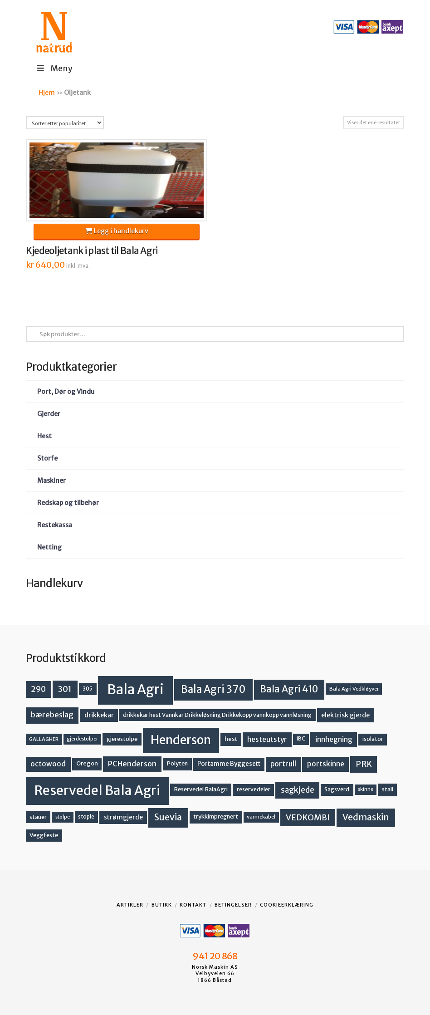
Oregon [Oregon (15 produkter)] (87, 763)
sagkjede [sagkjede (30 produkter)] (297, 790)
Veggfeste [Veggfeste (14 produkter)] (43, 835)
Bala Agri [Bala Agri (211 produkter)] (135, 689)
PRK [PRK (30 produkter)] (364, 764)
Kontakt (193, 905)
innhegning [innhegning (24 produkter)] (333, 739)
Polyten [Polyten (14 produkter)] (177, 763)
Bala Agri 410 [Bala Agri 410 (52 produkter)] (289, 689)
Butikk (161, 905)
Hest (44, 436)
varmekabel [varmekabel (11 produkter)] (261, 817)
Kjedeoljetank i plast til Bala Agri (92, 251)
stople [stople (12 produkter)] (86, 817)
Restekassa (54, 525)
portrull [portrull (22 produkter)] (283, 764)
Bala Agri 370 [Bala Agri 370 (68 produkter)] (213, 689)
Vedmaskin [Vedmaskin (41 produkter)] (365, 817)
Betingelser (233, 905)
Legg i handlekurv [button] (116, 231)
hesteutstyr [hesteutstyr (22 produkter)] (267, 739)
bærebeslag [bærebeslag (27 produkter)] (52, 715)
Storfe (47, 458)
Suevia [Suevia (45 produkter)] (168, 817)
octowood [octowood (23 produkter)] (48, 764)
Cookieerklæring (286, 905)
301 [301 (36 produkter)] (65, 689)
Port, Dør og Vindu (65, 391)
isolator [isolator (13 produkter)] (372, 739)
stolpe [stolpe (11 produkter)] (62, 817)
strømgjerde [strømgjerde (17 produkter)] (123, 817)
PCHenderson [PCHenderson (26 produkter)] (132, 763)
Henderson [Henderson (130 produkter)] (181, 739)
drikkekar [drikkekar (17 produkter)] (99, 715)
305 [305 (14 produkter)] (88, 688)
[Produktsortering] (65, 122)
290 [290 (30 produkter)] (38, 689)
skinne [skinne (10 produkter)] (365, 789)
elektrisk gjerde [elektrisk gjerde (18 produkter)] (345, 715)
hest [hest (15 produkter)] (231, 739)
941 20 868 (214, 956)
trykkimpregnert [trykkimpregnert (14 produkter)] (215, 816)
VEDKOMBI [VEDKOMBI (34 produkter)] (308, 817)
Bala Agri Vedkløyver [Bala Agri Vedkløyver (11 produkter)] (354, 689)
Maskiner (51, 480)
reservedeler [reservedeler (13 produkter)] (253, 789)
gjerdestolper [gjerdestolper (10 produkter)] (82, 739)
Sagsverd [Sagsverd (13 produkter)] (336, 789)
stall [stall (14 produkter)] (387, 789)
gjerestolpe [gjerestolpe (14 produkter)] (122, 739)
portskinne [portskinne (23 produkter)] (325, 764)
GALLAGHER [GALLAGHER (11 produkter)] (44, 739)
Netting (49, 547)
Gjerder (48, 414)
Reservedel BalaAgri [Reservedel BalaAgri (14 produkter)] (201, 789)
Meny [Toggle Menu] (54, 68)
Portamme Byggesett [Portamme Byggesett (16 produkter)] (228, 764)
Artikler (130, 905)
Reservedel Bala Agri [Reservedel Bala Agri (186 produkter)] (97, 790)
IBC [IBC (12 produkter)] (301, 739)
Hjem (47, 92)
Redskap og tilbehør (68, 503)
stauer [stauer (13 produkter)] (38, 817)
